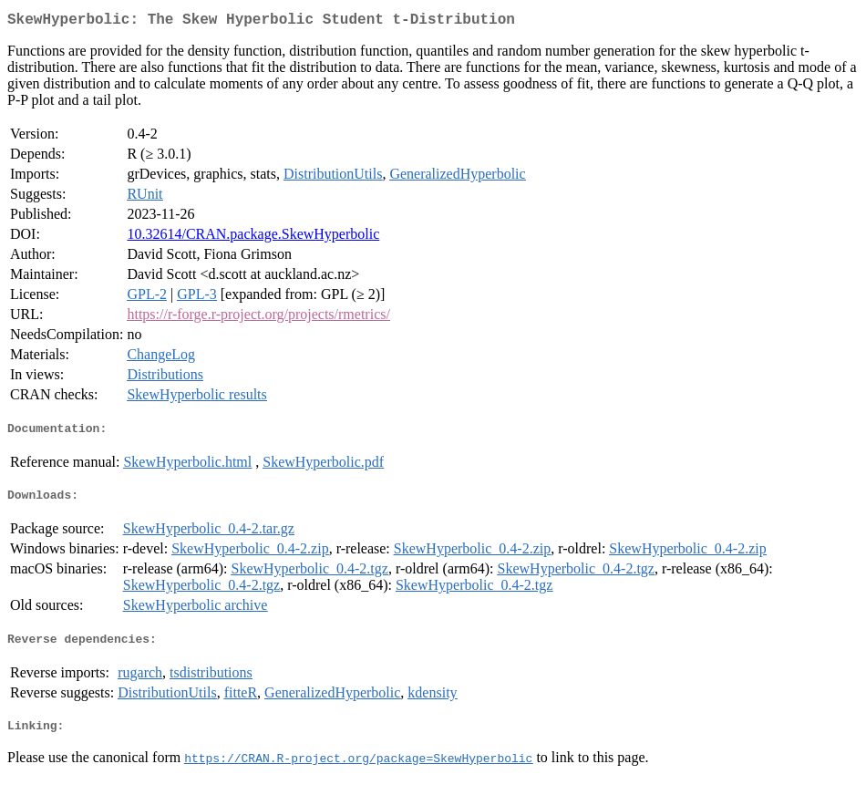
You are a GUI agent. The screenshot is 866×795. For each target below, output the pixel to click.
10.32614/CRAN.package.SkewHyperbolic (253, 237)
